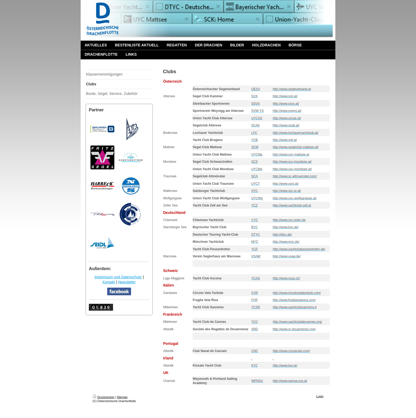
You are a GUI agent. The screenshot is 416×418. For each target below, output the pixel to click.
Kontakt (108, 282)
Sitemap (122, 397)
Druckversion (103, 397)
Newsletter (127, 282)
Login (319, 396)
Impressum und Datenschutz (118, 277)
